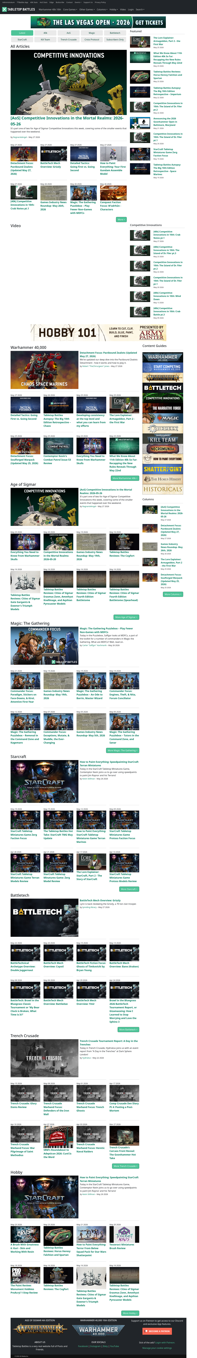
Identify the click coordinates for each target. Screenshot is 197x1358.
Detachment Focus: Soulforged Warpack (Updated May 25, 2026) (24, 459)
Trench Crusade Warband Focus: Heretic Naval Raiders (91, 1148)
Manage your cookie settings (157, 1347)
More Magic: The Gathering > (122, 750)
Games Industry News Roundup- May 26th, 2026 (53, 206)
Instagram (95, 1346)
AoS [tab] (69, 32)
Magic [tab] (92, 32)
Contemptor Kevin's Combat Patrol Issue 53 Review (57, 459)
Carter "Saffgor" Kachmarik (94, 645)
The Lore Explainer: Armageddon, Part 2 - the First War (166, 41)
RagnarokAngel (20, 137)
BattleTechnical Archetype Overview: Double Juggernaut (23, 966)
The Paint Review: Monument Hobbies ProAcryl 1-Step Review (24, 1289)
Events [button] (77, 2)
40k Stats (34, 2)
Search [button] (139, 9)
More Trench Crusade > (125, 1166)
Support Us (88, 2)
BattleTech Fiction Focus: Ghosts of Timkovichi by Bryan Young (91, 966)
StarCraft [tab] (22, 39)
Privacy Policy (100, 2)
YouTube (114, 1346)
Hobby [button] (113, 9)
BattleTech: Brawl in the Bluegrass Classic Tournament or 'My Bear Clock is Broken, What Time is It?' (25, 1007)
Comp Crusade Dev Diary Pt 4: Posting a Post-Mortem (124, 1107)
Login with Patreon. (165, 1342)
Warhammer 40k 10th (50, 9)
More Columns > (173, 594)
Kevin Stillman (88, 778)
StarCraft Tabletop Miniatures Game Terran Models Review (25, 877)
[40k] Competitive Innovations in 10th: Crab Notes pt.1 (22, 205)
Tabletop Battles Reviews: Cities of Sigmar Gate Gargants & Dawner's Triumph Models (25, 602)
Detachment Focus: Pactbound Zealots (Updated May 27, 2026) (171, 530)
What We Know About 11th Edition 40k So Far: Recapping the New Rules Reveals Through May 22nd (167, 58)
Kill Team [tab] (45, 39)
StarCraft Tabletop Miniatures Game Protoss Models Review (123, 877)
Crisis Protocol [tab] (92, 39)
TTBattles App (22, 2)
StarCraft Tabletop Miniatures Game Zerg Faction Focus (165, 152)
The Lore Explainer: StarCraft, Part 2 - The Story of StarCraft (89, 875)
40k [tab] (45, 32)
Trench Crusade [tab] (69, 39)
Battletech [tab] (115, 32)
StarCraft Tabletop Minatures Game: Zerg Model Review (57, 877)
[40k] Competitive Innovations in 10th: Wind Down (167, 296)
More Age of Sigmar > (126, 617)
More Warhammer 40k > (125, 478)
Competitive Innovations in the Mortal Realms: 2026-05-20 (58, 555)
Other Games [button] (86, 9)
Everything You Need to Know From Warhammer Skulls (91, 459)
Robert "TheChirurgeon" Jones (95, 366)
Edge (52, 2)
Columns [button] (101, 9)
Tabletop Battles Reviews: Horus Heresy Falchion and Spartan (167, 75)
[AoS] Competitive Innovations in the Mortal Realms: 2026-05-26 (172, 511)
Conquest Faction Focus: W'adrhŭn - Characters (110, 206)
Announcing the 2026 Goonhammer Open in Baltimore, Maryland (165, 121)
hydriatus (86, 1058)
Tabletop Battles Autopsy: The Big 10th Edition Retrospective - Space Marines (167, 169)
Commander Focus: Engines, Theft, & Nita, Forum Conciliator (122, 694)
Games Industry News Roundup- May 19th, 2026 (90, 555)
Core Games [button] (69, 9)
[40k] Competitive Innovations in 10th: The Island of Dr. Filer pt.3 (166, 250)
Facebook (83, 1346)
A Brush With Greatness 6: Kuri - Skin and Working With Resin (25, 1248)
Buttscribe (60, 2)
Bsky (105, 1346)
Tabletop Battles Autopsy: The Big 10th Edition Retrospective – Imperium (167, 91)
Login (131, 9)
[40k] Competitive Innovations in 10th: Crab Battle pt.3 (166, 311)
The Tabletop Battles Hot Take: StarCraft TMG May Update (58, 834)
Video (123, 9)
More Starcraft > (129, 889)
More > (121, 219)
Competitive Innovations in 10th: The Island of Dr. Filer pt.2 (167, 106)
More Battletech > (128, 1029)
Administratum (8, 2)
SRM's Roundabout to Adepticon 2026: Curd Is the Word (57, 1153)
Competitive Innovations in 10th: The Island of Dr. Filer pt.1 (167, 137)
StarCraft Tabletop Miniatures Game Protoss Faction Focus (122, 834)
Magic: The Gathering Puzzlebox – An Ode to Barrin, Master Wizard (90, 694)
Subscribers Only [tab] (115, 39)
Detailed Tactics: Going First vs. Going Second (82, 166)
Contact (69, 2)
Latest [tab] (22, 32)
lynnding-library (89, 907)
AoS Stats (43, 2)
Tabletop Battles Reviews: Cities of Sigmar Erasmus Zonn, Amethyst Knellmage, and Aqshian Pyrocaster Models (58, 596)
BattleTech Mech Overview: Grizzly (100, 900)
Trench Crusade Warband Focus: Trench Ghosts (90, 1107)
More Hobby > (130, 1313)
